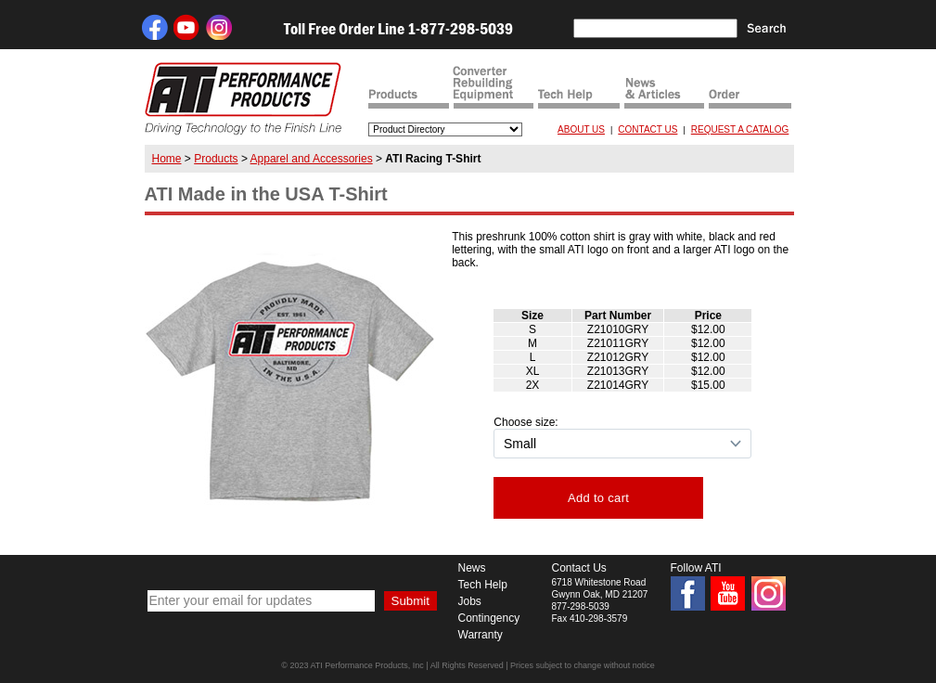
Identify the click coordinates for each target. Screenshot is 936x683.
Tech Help (482, 584)
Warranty (480, 634)
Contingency (489, 618)
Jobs (469, 601)
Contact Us (579, 567)
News (472, 567)
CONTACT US (647, 129)
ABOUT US (581, 129)
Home (167, 158)
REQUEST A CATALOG (740, 129)
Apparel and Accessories (311, 158)
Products (215, 158)
